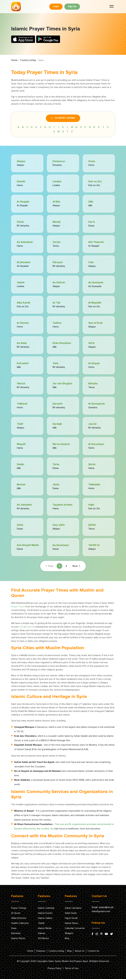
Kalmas (41, 933)
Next (76, 566)
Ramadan (16, 933)
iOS (21, 627)
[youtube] (106, 934)
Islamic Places (18, 938)
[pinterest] (101, 934)
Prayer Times (18, 606)
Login (56, 6)
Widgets (69, 933)
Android (30, 627)
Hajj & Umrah (71, 918)
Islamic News (71, 923)
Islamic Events (45, 913)
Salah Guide (71, 913)
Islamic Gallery (45, 918)
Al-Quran (15, 913)
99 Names (43, 938)
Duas (13, 928)
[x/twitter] (111, 934)
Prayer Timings (18, 908)
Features (40, 951)
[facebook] (92, 934)
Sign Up (72, 6)
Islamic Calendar (46, 908)
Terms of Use (71, 968)
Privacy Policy (55, 968)
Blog (67, 938)
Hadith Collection (20, 923)
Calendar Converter (75, 928)
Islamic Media (45, 928)
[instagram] (97, 934)
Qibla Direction (18, 918)
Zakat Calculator (73, 908)
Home (14, 60)
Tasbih (41, 923)
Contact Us (93, 951)
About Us (79, 951)
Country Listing (28, 60)
